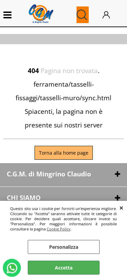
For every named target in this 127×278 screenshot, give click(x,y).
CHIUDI (121, 207)
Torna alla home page (63, 153)
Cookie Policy (58, 228)
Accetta (63, 267)
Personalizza (63, 247)
